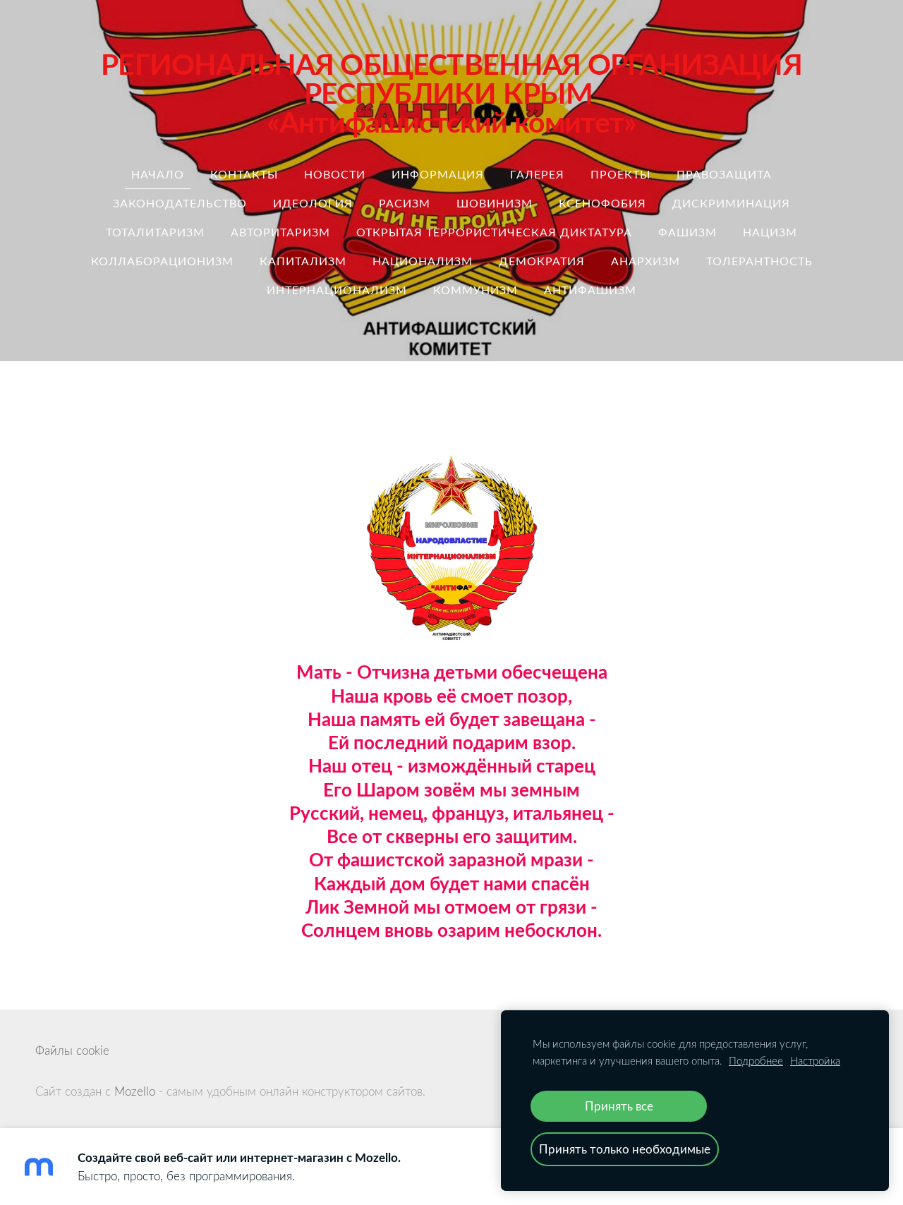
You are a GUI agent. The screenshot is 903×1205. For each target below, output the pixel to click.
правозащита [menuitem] (724, 174)
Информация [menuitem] (438, 174)
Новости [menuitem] (334, 174)
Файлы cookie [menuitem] (72, 1050)
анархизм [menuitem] (645, 261)
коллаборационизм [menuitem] (162, 261)
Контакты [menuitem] (244, 174)
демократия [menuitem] (542, 261)
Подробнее (756, 1060)
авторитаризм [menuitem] (280, 232)
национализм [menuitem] (422, 261)
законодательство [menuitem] (180, 203)
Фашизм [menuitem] (687, 232)
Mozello (134, 1091)
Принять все (619, 1106)
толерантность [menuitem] (759, 261)
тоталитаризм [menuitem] (155, 232)
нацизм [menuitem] (770, 232)
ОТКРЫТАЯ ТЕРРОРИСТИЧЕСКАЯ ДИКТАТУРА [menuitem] (494, 232)
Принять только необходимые (624, 1149)
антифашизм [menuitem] (590, 290)
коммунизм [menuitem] (475, 290)
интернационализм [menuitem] (337, 290)
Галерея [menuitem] (537, 174)
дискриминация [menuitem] (731, 203)
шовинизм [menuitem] (494, 203)
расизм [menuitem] (404, 203)
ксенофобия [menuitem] (602, 203)
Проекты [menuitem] (620, 174)
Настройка (815, 1060)
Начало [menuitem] (157, 174)
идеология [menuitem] (313, 203)
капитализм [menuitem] (303, 261)
